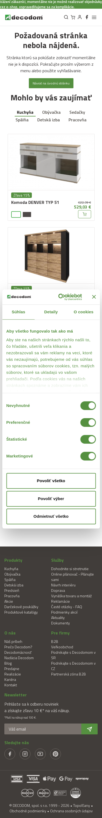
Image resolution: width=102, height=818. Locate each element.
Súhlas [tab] (18, 311)
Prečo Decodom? (18, 647)
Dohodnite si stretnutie (70, 568)
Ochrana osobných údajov (71, 811)
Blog (8, 663)
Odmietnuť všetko (51, 516)
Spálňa (22, 119)
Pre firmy (60, 633)
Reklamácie (60, 601)
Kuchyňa (25, 112)
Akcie (8, 601)
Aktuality (58, 617)
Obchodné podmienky (28, 811)
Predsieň (11, 590)
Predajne (11, 668)
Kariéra (10, 679)
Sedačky (77, 112)
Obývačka (51, 112)
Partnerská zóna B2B (68, 674)
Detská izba (48, 119)
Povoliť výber (51, 498)
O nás (10, 633)
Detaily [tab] (51, 311)
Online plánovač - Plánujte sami (72, 576)
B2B (54, 641)
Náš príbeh (13, 641)
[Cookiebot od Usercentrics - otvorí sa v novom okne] (61, 297)
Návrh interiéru (63, 585)
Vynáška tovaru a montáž (71, 596)
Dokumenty (60, 623)
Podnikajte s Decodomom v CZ (73, 665)
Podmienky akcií (64, 612)
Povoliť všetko (51, 480)
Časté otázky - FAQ (66, 606)
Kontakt (10, 685)
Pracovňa (77, 119)
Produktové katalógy (21, 612)
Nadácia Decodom (19, 658)
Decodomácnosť (18, 652)
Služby (57, 560)
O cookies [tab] (84, 311)
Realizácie (12, 674)
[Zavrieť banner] (94, 297)
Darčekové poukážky (21, 606)
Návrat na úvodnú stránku (51, 83)
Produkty (13, 560)
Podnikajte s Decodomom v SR (73, 655)
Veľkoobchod (62, 647)
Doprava (58, 590)
